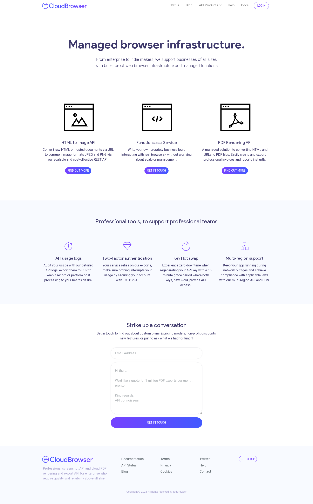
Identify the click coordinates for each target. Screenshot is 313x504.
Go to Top (248, 458)
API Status (129, 465)
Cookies (166, 471)
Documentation (132, 459)
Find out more (78, 170)
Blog (189, 5)
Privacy (166, 465)
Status (174, 5)
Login (261, 5)
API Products (211, 5)
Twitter (205, 459)
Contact (205, 471)
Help (231, 5)
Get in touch (156, 170)
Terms (165, 459)
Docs (245, 5)
